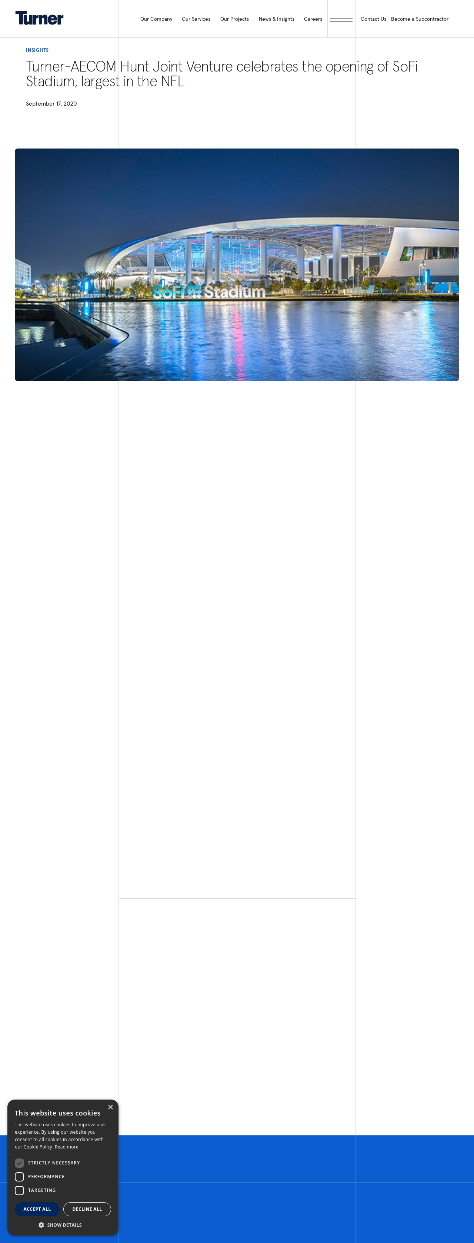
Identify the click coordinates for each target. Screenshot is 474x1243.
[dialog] (62, 1168)
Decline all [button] (87, 1209)
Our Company (156, 19)
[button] (63, 1224)
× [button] (110, 1107)
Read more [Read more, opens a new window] (67, 1147)
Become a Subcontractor (419, 19)
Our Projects (234, 19)
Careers (313, 19)
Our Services (196, 19)
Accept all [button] (37, 1209)
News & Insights (276, 19)
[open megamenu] (341, 18)
